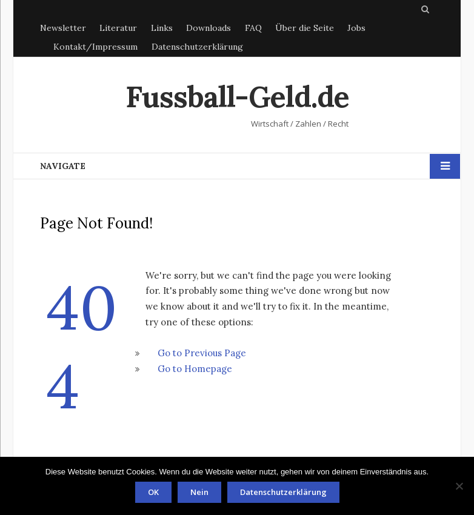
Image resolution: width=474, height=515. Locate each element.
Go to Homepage (195, 368)
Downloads (208, 27)
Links (162, 27)
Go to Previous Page (202, 353)
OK (153, 492)
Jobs (356, 27)
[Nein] (459, 486)
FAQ (253, 27)
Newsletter (63, 27)
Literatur (118, 27)
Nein (199, 492)
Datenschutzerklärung (197, 46)
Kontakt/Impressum (95, 46)
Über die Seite (304, 27)
